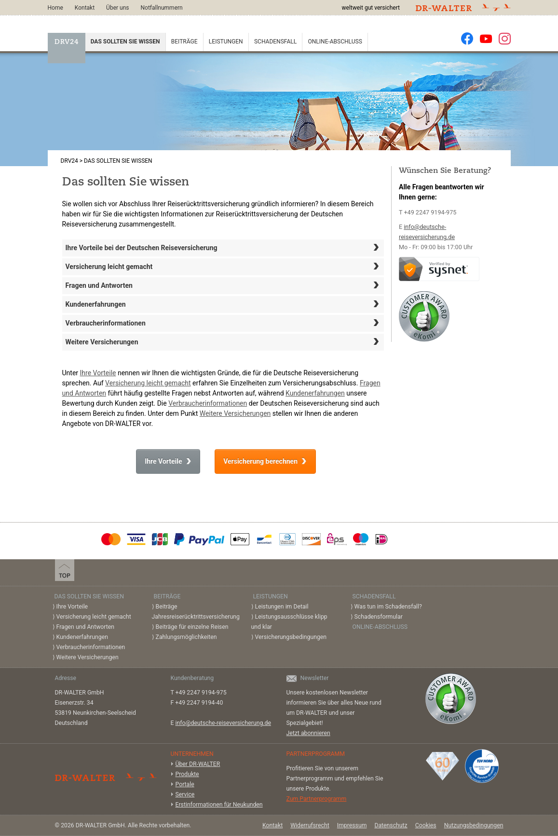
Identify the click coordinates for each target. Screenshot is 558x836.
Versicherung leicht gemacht (223, 266)
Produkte (187, 774)
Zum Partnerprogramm (316, 798)
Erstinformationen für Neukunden (219, 804)
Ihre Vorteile (98, 373)
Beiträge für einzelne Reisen (192, 626)
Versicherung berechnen (260, 461)
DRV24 (66, 42)
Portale (185, 784)
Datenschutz (390, 825)
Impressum (352, 825)
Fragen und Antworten (223, 285)
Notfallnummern (161, 7)
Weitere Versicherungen (223, 341)
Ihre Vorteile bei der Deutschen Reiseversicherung (223, 247)
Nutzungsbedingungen (474, 825)
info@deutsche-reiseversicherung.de (223, 723)
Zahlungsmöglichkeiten (186, 637)
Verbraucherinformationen (223, 322)
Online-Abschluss (335, 41)
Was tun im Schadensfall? (388, 606)
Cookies (425, 825)
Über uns (117, 7)
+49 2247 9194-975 (430, 212)
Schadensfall (275, 41)
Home (55, 7)
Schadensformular (378, 616)
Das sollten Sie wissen (125, 41)
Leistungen (226, 41)
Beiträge (184, 41)
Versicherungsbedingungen (291, 637)
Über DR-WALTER (198, 764)
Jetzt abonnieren (308, 733)
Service (185, 794)
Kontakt (85, 7)
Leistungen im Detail (282, 606)
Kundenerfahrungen (223, 303)
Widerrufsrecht (309, 825)
